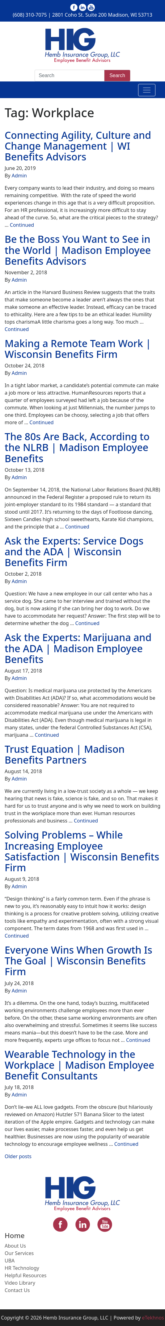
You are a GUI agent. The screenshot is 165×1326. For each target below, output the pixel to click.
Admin (19, 175)
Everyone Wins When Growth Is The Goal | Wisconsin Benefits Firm (78, 960)
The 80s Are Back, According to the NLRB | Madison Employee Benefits (77, 447)
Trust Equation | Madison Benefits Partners (65, 754)
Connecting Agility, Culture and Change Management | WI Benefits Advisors (78, 145)
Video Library (20, 1282)
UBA (10, 1260)
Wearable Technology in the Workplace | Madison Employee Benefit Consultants (79, 1064)
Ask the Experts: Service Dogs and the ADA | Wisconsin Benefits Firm (74, 551)
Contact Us (17, 1290)
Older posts (18, 1156)
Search (117, 75)
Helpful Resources (25, 1275)
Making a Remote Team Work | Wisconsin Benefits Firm (78, 349)
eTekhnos (153, 1317)
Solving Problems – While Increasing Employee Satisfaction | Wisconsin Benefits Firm (82, 851)
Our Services (19, 1253)
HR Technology (22, 1268)
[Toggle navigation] (146, 90)
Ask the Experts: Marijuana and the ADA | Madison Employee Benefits (78, 648)
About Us (15, 1245)
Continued (22, 225)
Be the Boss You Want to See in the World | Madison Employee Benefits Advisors (78, 249)
